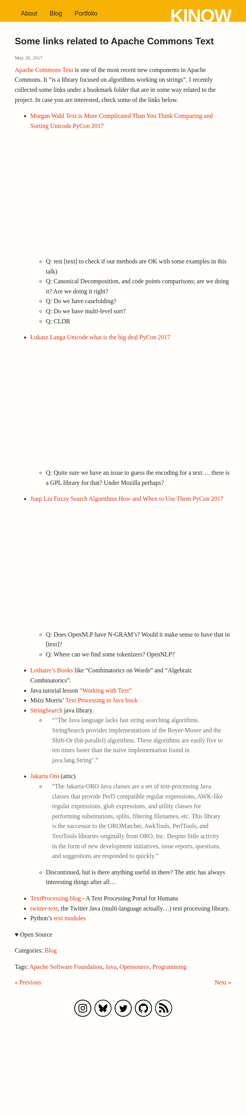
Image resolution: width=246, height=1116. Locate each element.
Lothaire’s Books (51, 670)
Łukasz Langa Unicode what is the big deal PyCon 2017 (100, 337)
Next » (223, 982)
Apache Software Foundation (66, 966)
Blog (56, 13)
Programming (169, 966)
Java (110, 966)
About (29, 13)
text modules (69, 918)
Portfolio (86, 13)
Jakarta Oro (44, 776)
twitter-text (44, 908)
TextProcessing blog (55, 898)
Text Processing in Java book (101, 700)
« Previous (28, 982)
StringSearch (46, 710)
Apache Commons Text (44, 70)
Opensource (134, 966)
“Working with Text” (106, 690)
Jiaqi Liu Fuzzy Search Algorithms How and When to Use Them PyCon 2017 (126, 498)
